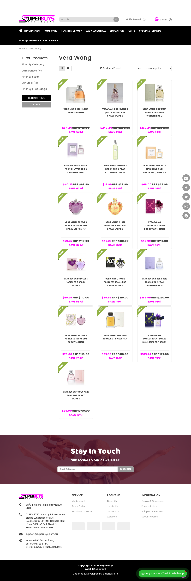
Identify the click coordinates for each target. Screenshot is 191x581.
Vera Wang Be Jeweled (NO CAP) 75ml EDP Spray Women (115, 112)
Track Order (78, 506)
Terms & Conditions (153, 501)
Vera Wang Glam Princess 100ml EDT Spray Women (115, 225)
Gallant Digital (110, 573)
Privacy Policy (149, 506)
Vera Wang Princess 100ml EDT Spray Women (76, 282)
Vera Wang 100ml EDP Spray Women (75, 110)
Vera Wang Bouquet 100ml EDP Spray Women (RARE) (155, 112)
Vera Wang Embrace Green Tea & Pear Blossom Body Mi (115, 169)
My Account (78, 501)
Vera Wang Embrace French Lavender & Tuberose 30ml (76, 169)
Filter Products (35, 58)
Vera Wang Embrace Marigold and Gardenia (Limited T (154, 169)
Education (118, 30)
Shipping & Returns (152, 511)
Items (161, 19)
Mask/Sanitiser (30, 40)
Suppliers (112, 516)
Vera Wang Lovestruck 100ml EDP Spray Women (154, 225)
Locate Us (112, 506)
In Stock (31, 82)
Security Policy (150, 516)
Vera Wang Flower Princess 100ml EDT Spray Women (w (76, 225)
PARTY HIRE (50, 40)
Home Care (51, 30)
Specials (144, 30)
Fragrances (33, 30)
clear (36, 104)
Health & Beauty (72, 30)
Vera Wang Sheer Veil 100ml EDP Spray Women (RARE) (154, 282)
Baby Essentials (97, 30)
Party (132, 30)
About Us (112, 501)
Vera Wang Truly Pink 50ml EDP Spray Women (76, 395)
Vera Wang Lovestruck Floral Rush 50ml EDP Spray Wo (154, 340)
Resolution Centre (82, 511)
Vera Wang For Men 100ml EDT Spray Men (115, 337)
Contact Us (113, 511)
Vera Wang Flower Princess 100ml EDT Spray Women (76, 338)
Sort (139, 68)
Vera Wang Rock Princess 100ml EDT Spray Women (115, 282)
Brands (157, 30)
